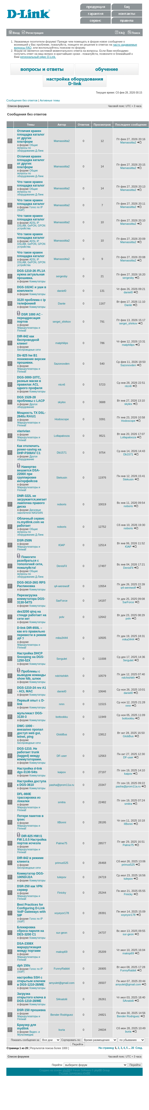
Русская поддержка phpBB (74, 1073)
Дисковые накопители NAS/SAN (30, 511)
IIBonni (61, 822)
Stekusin (61, 477)
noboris (61, 504)
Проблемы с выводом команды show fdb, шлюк (31, 675)
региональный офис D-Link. (38, 56)
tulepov (61, 877)
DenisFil (62, 565)
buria (62, 1029)
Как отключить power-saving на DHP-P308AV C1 (29, 449)
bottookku (62, 716)
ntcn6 (61, 384)
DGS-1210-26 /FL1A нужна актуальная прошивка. (31, 274)
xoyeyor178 (62, 913)
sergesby (61, 276)
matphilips (62, 343)
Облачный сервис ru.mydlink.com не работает (31, 522)
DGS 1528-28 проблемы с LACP (31, 399)
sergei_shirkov (62, 321)
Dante (61, 303)
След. (139, 1048)
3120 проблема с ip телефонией (31, 301)
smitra (61, 802)
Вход (14, 32)
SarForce (61, 600)
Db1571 (62, 452)
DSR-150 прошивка (31, 1010)
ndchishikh (61, 675)
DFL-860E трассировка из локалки (28, 797)
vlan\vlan (23, 431)
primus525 (61, 862)
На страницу (106, 1048)
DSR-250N (24, 540)
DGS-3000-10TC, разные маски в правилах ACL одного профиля (29, 383)
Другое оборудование (27, 405)
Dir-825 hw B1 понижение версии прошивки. (31, 359)
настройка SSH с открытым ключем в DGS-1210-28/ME (31, 981)
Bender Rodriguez (61, 1014)
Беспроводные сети (28, 349)
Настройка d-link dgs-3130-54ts (29, 770)
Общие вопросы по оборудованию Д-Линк (30, 148)
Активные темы (50, 100)
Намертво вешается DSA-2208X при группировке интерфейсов (28, 474)
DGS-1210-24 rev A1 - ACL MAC (31, 689)
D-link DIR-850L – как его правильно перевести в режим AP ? (31, 633)
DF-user (62, 755)
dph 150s (23, 965)
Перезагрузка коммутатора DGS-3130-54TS (31, 598)
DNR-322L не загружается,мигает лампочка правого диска (32, 501)
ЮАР (62, 545)
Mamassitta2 (62, 140)
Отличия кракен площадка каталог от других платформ (31, 136)
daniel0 (61, 290)
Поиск (134, 32)
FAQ (120, 32)
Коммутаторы (37, 281)
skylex (62, 402)
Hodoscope (62, 419)
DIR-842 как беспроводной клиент (28, 340)
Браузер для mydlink (26, 1026)
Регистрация (32, 32)
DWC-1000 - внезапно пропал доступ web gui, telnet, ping (30, 731)
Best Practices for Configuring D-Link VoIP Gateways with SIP (31, 910)
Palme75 (61, 843)
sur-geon (61, 932)
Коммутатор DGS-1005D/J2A (30, 875)
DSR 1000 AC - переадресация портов (30, 318)
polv (61, 616)
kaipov (62, 772)
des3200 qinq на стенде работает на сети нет (31, 615)
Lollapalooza (62, 435)
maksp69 (61, 951)
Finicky (61, 892)
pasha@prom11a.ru (61, 784)
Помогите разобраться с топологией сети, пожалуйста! (30, 562)
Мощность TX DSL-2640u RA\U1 (31, 414)
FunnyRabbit (62, 968)
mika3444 (62, 637)
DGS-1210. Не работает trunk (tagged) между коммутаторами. (29, 754)
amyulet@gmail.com (61, 982)
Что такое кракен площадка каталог (31, 183)
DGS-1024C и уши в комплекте (31, 289)
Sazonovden (62, 363)
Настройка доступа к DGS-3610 (31, 783)
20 (132, 1048)
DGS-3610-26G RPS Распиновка (31, 584)
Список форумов (18, 106)
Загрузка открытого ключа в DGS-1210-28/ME (31, 997)
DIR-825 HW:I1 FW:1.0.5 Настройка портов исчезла (31, 839)
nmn (61, 704)
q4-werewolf (61, 586)
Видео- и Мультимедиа (28, 1033)
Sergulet (62, 658)
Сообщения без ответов (21, 100)
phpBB (66, 1070)
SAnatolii (61, 999)
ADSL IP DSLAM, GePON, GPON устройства (31, 225)
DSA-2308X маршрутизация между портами (29, 947)
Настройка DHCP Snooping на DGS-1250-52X (30, 657)
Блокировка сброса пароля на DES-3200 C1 (30, 931)
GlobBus (61, 734)
